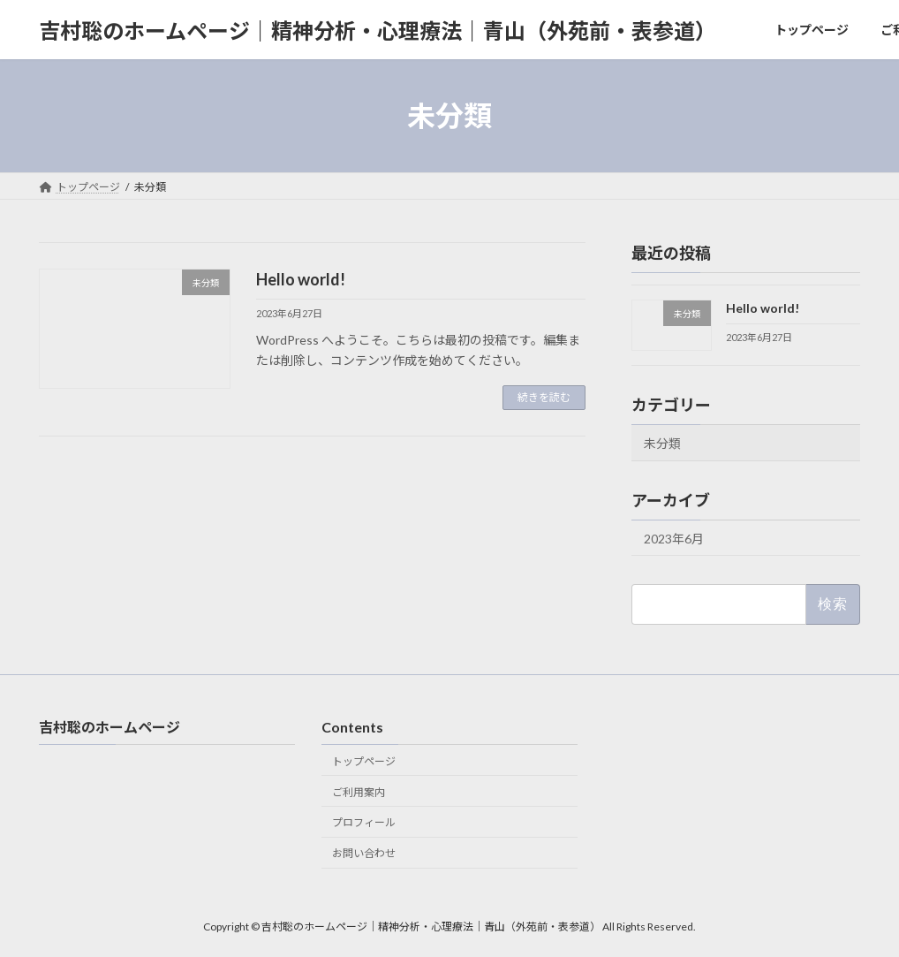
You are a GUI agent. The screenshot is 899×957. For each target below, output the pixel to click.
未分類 (662, 443)
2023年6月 (674, 538)
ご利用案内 (358, 792)
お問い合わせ (364, 853)
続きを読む (543, 397)
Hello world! (300, 279)
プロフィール (364, 822)
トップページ (364, 761)
